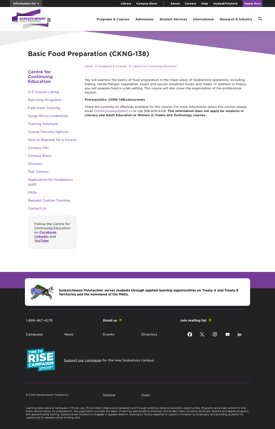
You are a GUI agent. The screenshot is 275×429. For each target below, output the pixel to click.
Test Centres (38, 171)
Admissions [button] (144, 19)
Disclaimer (109, 394)
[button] (260, 19)
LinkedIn (41, 236)
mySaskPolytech (225, 3)
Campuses (34, 334)
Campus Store (146, 3)
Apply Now (252, 3)
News (68, 334)
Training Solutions (43, 124)
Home (89, 66)
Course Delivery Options (48, 132)
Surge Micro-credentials (48, 116)
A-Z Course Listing (43, 92)
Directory (149, 334)
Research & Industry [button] (236, 19)
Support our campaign (82, 360)
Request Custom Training (49, 200)
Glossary (35, 163)
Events (108, 334)
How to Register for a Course (52, 140)
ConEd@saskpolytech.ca (113, 111)
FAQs (32, 192)
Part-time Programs (44, 100)
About (175, 3)
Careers (190, 3)
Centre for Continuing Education (155, 66)
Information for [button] (24, 3)
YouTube (41, 240)
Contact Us (37, 208)
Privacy (145, 394)
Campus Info (38, 148)
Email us (110, 320)
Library (126, 3)
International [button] (203, 19)
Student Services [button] (173, 19)
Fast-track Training (44, 108)
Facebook (47, 232)
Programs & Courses (113, 66)
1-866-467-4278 (39, 320)
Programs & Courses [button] (113, 19)
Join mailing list (193, 320)
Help (204, 3)
